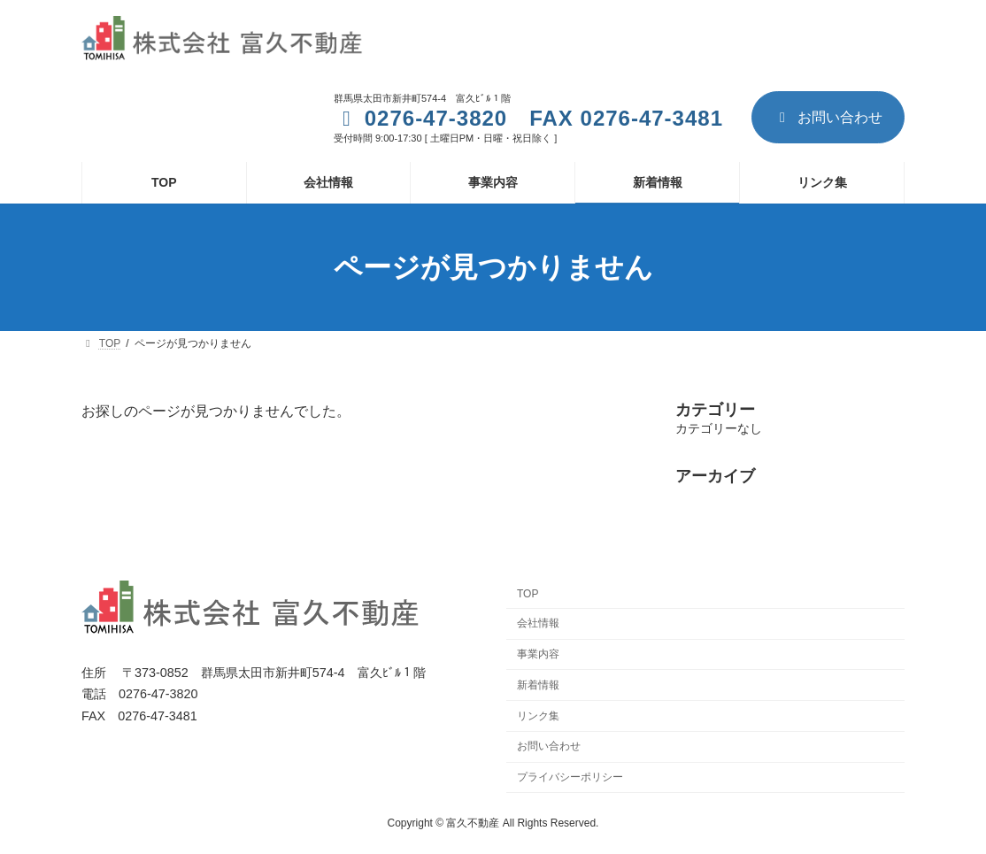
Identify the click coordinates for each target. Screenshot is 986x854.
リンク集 (538, 715)
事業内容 (538, 654)
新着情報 (538, 684)
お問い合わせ (828, 117)
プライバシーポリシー (570, 777)
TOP (527, 594)
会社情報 (538, 623)
